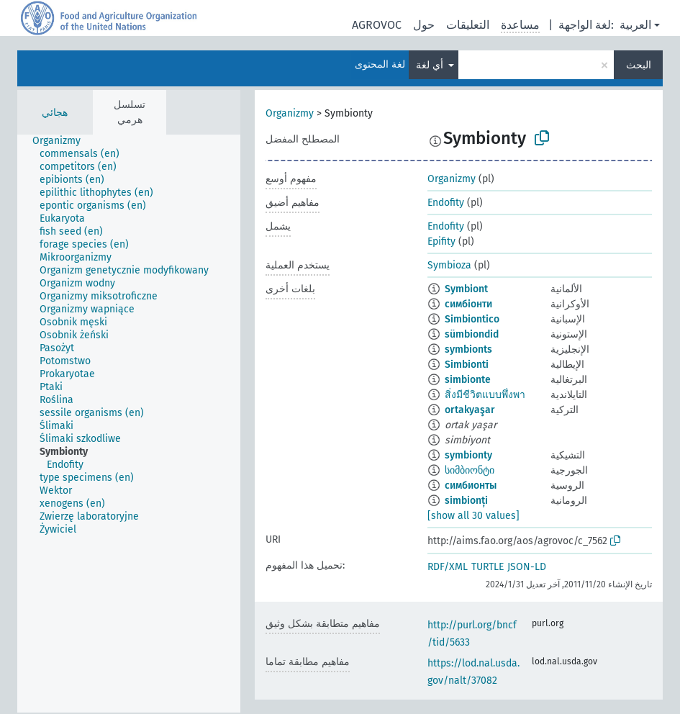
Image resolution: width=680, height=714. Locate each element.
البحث (638, 65)
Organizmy (290, 113)
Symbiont (466, 289)
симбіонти (468, 304)
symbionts (468, 349)
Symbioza (449, 265)
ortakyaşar (470, 410)
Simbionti (467, 364)
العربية (635, 25)
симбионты (471, 485)
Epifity (441, 241)
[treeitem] (63, 141)
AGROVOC (377, 25)
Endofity (445, 202)
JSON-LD (526, 567)
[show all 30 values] (473, 516)
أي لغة (431, 65)
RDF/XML (447, 567)
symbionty (468, 455)
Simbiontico (472, 319)
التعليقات (467, 25)
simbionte (468, 380)
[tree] (128, 424)
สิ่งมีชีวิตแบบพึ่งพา (485, 395)
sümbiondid (472, 334)
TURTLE (487, 567)
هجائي (55, 113)
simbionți (466, 500)
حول (424, 25)
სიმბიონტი (469, 470)
